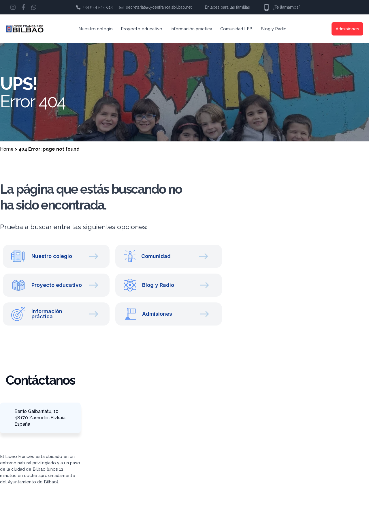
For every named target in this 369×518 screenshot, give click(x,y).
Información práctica (191, 28)
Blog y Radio (274, 28)
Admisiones (347, 28)
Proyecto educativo (141, 28)
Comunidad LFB (236, 28)
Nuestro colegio (95, 28)
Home (7, 149)
